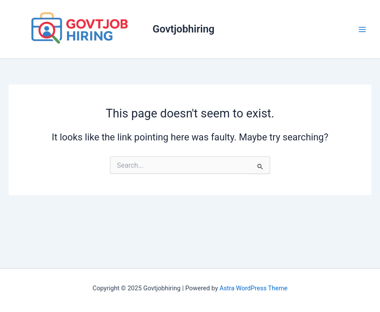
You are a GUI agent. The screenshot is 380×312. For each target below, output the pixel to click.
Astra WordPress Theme (253, 288)
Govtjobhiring (184, 29)
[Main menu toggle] (362, 29)
